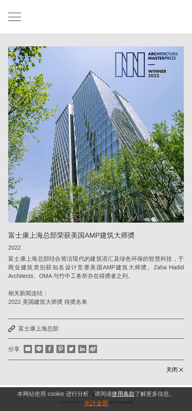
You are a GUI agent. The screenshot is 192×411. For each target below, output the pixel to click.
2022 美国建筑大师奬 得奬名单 (47, 301)
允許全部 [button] (96, 403)
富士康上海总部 (38, 328)
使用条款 (123, 393)
